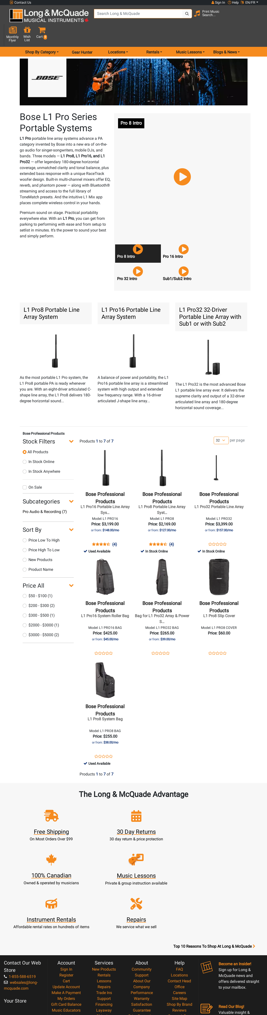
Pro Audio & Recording (45, 494)
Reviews (179, 949)
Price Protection (141, 955)
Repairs (104, 926)
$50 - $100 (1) (38, 578)
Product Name (38, 552)
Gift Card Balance (66, 943)
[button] (256, 17)
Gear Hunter (82, 35)
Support (104, 937)
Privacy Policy (142, 973)
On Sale (32, 470)
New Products (37, 542)
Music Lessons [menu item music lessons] (189, 35)
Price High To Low (41, 533)
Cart (66, 920)
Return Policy (141, 978)
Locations (179, 914)
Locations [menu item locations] (116, 35)
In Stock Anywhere (41, 454)
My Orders (66, 937)
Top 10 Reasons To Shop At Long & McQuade (214, 886)
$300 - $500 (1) (39, 598)
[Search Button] (183, 17)
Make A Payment (66, 932)
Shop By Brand (179, 943)
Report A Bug (179, 955)
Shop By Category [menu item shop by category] (40, 35)
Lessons (104, 920)
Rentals (104, 914)
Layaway (104, 949)
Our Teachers (141, 984)
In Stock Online (38, 444)
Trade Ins (104, 932)
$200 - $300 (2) (39, 588)
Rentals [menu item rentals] (152, 35)
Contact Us (20, 2)
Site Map (179, 937)
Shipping (104, 955)
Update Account (66, 926)
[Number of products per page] (221, 423)
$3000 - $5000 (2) (41, 617)
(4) (114, 527)
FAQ (179, 908)
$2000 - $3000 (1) (41, 608)
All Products (35, 434)
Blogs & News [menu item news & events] (225, 35)
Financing (103, 943)
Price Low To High (41, 523)
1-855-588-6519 (20, 916)
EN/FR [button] (248, 2)
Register (66, 914)
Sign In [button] (218, 2)
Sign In (66, 908)
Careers (179, 932)
